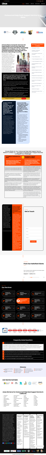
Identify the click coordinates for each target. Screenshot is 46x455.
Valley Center (16, 402)
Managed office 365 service (26, 421)
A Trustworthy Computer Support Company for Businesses (19, 429)
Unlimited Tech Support (38, 94)
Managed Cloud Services (18, 367)
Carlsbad (35, 399)
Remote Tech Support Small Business (38, 91)
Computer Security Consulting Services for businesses (32, 421)
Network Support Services (28, 368)
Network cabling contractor (39, 420)
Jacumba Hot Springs (17, 400)
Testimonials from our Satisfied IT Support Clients (19, 421)
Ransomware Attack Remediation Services (33, 441)
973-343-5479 (6, 1)
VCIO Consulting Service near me (26, 436)
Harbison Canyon (6, 401)
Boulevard (5, 398)
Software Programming (38, 366)
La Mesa (25, 403)
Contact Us (43, 3)
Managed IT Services (17, 366)
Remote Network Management (38, 88)
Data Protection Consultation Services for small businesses (33, 426)
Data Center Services (28, 366)
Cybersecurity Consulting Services (8, 367)
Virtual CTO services (37, 367)
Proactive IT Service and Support (38, 82)
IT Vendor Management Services (38, 63)
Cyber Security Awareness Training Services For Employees (33, 445)
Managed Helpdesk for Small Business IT (38, 67)
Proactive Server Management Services (38, 86)
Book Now (23, 98)
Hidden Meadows (6, 396)
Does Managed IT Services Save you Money (38, 54)
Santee (25, 399)
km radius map (7, 239)
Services (27, 3)
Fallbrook (25, 398)
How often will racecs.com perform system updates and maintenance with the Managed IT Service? (21, 351)
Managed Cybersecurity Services (8, 369)
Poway (25, 402)
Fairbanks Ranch (6, 402)
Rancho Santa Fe (16, 403)
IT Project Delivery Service (38, 57)
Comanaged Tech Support (26, 416)
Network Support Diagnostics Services (40, 426)
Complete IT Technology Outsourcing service (26, 425)
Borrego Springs (16, 401)
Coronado (35, 398)
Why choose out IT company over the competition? (20, 417)
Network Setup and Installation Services (39, 417)
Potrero (5, 403)
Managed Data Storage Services (38, 79)
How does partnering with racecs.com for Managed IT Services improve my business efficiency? (20, 349)
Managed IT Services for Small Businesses (38, 70)
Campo (15, 396)
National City (26, 400)
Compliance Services (18, 368)
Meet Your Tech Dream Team (19, 443)
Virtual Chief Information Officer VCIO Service (38, 97)
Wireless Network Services (40, 429)
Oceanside (36, 400)
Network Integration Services (39, 423)
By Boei (41, 453)
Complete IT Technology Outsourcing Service (38, 51)
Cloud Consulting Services (28, 367)
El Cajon (35, 396)
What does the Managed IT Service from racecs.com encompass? (15, 340)
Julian (25, 401)
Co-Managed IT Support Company (19, 424)
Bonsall (15, 398)
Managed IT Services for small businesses (26, 429)
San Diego (35, 402)
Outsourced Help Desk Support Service (38, 76)
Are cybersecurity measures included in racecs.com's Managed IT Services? (17, 353)
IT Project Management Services (38, 60)
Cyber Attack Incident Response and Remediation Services (33, 435)
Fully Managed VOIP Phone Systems (39, 432)
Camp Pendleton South (8, 400)
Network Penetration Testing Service (33, 431)
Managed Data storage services (26, 433)
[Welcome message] (41, 450)
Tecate (15, 399)
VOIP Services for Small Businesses (40, 435)
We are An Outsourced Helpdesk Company (19, 434)
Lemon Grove (26, 396)
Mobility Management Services (38, 72)
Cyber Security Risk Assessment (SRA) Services (33, 417)
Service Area (37, 3)
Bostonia (5, 399)
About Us (32, 3)
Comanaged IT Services (38, 48)
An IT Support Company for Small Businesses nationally (19, 439)
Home (23, 3)
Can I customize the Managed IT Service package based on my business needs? (17, 356)
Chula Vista (36, 401)
